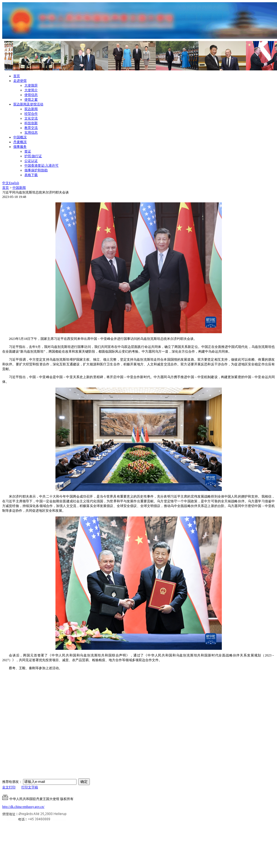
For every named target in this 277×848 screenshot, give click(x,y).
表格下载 (31, 175)
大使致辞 (31, 85)
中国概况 (20, 137)
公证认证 (31, 161)
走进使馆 (20, 81)
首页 (16, 76)
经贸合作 (31, 114)
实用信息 (31, 132)
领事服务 (20, 147)
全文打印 (9, 787)
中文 (5, 183)
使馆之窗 (31, 99)
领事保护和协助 (36, 170)
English (14, 183)
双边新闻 (31, 109)
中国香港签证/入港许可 (41, 165)
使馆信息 (31, 95)
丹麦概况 (20, 142)
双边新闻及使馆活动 (28, 104)
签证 (27, 151)
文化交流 (31, 118)
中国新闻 (19, 188)
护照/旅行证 (33, 156)
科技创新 (31, 123)
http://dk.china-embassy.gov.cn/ (23, 807)
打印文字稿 (29, 787)
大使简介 (31, 90)
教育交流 (31, 128)
